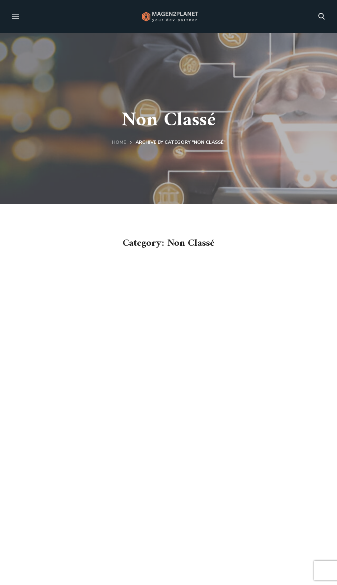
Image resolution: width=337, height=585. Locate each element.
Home (119, 142)
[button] (321, 16)
